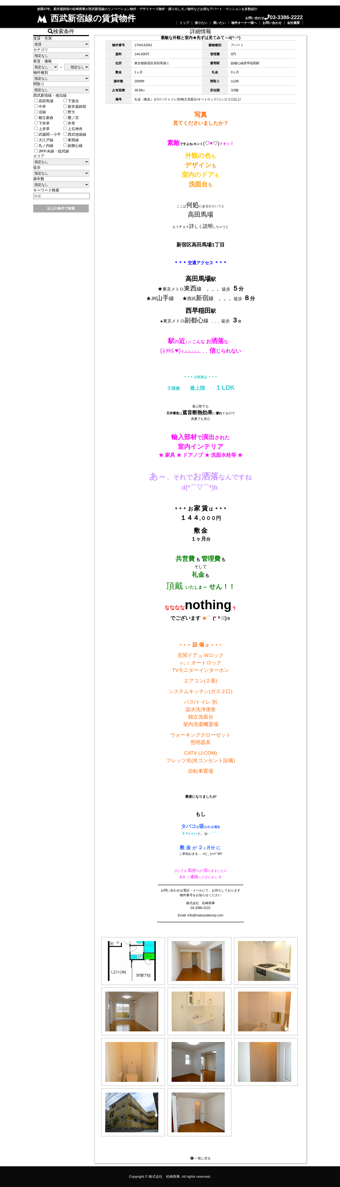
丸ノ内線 (43, 145)
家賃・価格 (42, 61)
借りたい (201, 23)
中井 (40, 106)
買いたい (219, 23)
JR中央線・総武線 (51, 151)
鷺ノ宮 (71, 118)
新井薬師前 (74, 106)
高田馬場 (43, 101)
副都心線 (73, 145)
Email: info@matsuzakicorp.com (200, 915)
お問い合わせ (272, 23)
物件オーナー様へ (244, 23)
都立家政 (43, 118)
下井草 (42, 123)
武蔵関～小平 (47, 134)
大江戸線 (43, 140)
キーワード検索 (46, 190)
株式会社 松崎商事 (164, 1177)
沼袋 (40, 112)
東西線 (71, 140)
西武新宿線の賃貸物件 (86, 18)
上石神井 (73, 129)
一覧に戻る (200, 1158)
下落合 (71, 101)
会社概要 (293, 23)
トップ (184, 23)
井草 (69, 123)
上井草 (42, 129)
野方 (69, 112)
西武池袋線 (74, 134)
